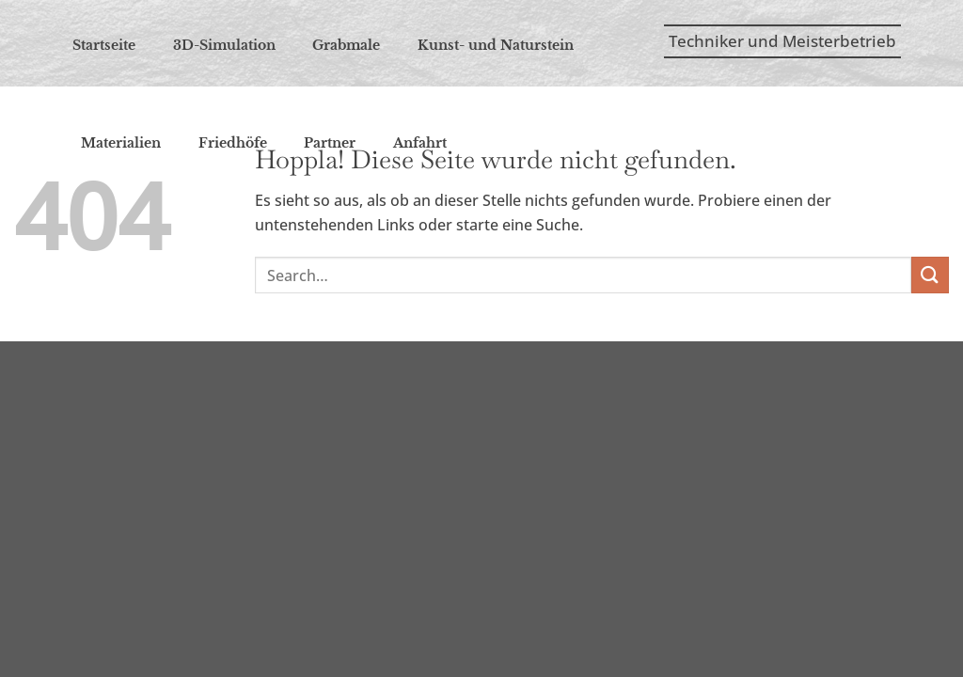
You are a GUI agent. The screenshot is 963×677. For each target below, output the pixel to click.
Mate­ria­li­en (121, 142)
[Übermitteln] (930, 275)
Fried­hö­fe (232, 142)
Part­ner (329, 142)
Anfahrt (420, 142)
